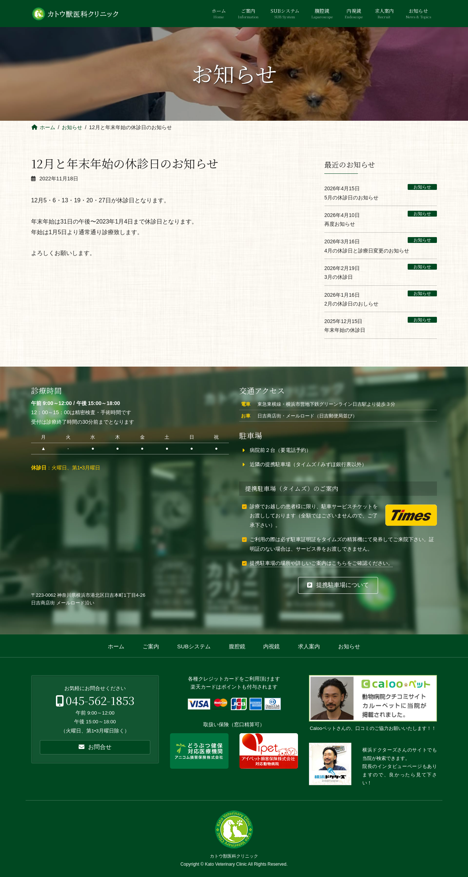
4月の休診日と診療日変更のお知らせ (366, 250)
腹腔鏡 (237, 646)
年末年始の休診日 (344, 330)
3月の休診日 (338, 277)
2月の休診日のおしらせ (351, 303)
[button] (338, 585)
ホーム (116, 646)
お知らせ (422, 187)
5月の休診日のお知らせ (351, 197)
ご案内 (151, 646)
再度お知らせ (339, 224)
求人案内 (309, 646)
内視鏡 (271, 646)
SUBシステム (194, 646)
